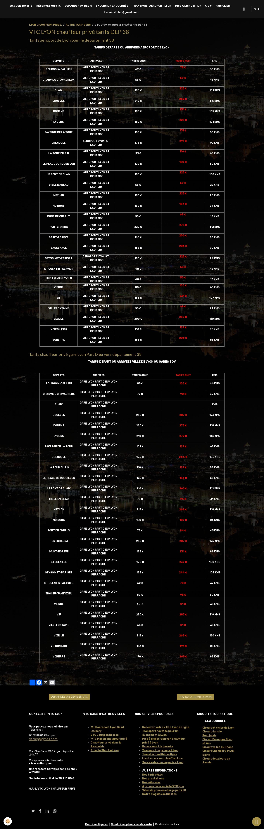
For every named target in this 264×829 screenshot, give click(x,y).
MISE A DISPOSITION (188, 5)
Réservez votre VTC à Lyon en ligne (165, 727)
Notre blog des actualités (159, 794)
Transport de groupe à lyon (160, 750)
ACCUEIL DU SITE (21, 5)
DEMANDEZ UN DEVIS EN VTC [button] (69, 696)
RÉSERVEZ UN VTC (48, 5)
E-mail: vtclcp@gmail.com (121, 12)
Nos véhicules (151, 782)
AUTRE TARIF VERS (78, 24)
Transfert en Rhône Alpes (159, 754)
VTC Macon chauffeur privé (109, 738)
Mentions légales (96, 824)
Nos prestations (153, 778)
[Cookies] (8, 821)
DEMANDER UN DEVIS (78, 5)
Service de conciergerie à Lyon (162, 762)
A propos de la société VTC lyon (163, 786)
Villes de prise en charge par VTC (164, 790)
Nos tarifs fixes (152, 774)
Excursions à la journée (157, 746)
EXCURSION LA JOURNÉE (112, 5)
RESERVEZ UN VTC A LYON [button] (195, 697)
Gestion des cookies (167, 824)
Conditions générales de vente (131, 824)
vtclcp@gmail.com (43, 739)
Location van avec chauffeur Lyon (162, 758)
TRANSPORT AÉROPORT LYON (151, 5)
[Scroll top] (256, 821)
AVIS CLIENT (224, 5)
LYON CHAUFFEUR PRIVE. (45, 24)
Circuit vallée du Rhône (217, 747)
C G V (208, 5)
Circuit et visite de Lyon (218, 727)
